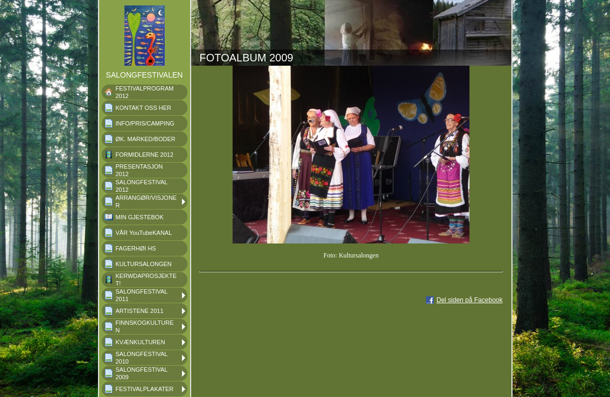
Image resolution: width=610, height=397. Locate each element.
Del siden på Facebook (470, 300)
